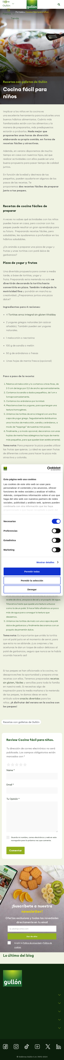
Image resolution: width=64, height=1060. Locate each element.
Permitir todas (32, 571)
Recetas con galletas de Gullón (25, 82)
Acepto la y (33, 945)
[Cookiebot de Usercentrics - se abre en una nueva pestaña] (47, 468)
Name (10, 770)
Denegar (32, 589)
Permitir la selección (32, 580)
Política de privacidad (32, 943)
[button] (59, 4)
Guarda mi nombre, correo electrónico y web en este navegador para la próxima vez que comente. (34, 839)
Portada (20, 12)
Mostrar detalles (45, 562)
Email (10, 784)
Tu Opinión (13, 798)
